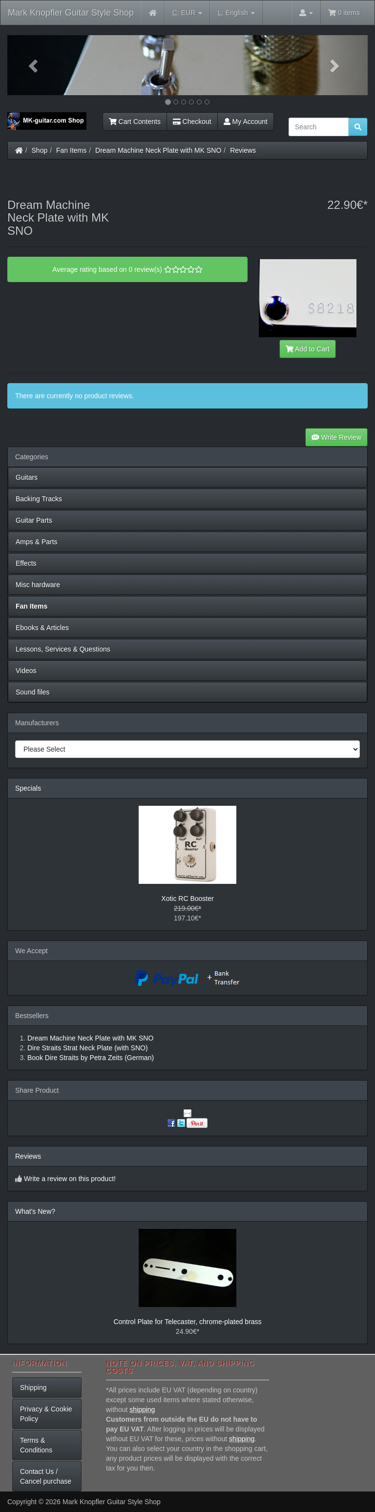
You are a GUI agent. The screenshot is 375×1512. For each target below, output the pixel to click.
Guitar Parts (34, 520)
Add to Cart (308, 349)
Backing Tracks (39, 499)
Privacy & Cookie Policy (46, 1414)
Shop (40, 150)
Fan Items (71, 150)
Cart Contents (135, 121)
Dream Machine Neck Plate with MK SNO (158, 150)
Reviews (243, 150)
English (236, 13)
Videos (26, 670)
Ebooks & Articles (42, 628)
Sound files (32, 692)
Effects (26, 563)
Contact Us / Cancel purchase (45, 1476)
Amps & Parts (37, 542)
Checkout (192, 121)
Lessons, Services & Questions (63, 649)
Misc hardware (38, 585)
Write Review (336, 437)
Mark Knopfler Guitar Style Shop (71, 13)
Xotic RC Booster (187, 898)
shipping (142, 1409)
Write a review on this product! (70, 1179)
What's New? (35, 1211)
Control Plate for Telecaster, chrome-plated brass (187, 1322)
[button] (34, 65)
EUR (187, 13)
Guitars (27, 477)
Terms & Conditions (36, 1445)
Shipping (33, 1387)
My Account (246, 121)
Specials (28, 788)
